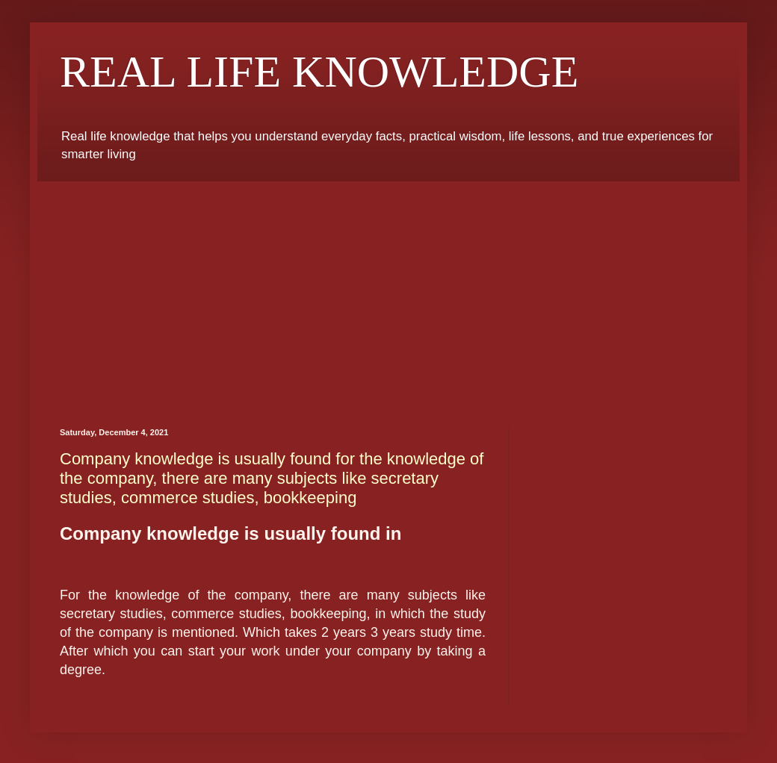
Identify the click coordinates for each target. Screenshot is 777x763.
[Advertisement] (388, 293)
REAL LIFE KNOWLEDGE (319, 71)
